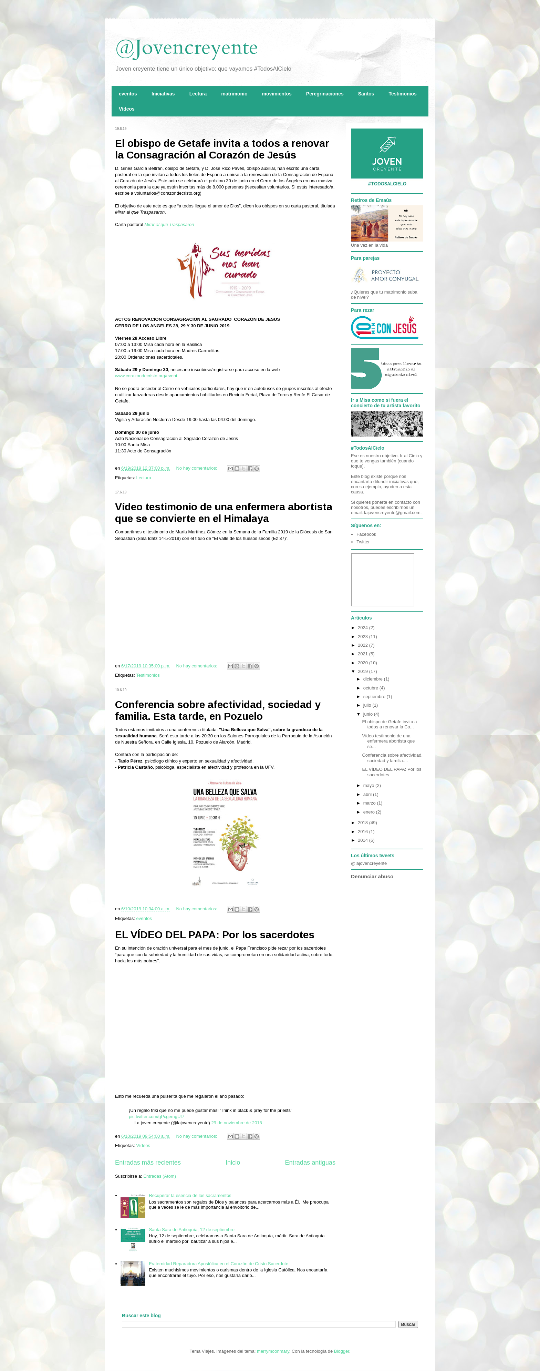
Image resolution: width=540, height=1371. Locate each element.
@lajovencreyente (369, 863)
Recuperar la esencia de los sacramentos (190, 1195)
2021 (363, 653)
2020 (363, 662)
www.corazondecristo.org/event (146, 375)
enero (369, 812)
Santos (366, 93)
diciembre (373, 679)
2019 (363, 671)
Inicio (233, 1162)
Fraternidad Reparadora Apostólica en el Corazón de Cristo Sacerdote (218, 1263)
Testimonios (402, 93)
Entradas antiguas (310, 1162)
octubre (371, 687)
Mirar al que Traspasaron (169, 224)
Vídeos (127, 109)
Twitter (363, 541)
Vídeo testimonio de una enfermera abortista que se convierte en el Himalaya (223, 512)
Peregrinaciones (325, 93)
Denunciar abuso (372, 876)
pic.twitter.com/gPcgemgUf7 (156, 1116)
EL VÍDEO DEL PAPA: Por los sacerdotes (214, 934)
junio (368, 714)
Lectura (198, 93)
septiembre (375, 696)
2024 (363, 627)
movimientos (276, 93)
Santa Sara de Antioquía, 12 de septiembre (192, 1229)
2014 (363, 840)
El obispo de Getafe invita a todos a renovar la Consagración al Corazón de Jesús (222, 149)
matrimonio (234, 93)
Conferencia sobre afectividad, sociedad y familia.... (392, 758)
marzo (370, 803)
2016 (363, 831)
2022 (363, 645)
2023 (363, 636)
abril (368, 794)
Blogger (341, 1351)
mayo (369, 785)
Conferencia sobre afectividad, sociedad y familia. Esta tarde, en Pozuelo (218, 710)
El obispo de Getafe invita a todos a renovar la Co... (389, 724)
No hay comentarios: (197, 468)
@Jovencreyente (186, 47)
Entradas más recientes (148, 1162)
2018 (363, 822)
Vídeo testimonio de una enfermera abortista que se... (388, 741)
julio (368, 705)
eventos (128, 93)
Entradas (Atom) (159, 1176)
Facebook (366, 534)
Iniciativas (163, 93)
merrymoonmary (273, 1351)
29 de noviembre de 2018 (236, 1122)
